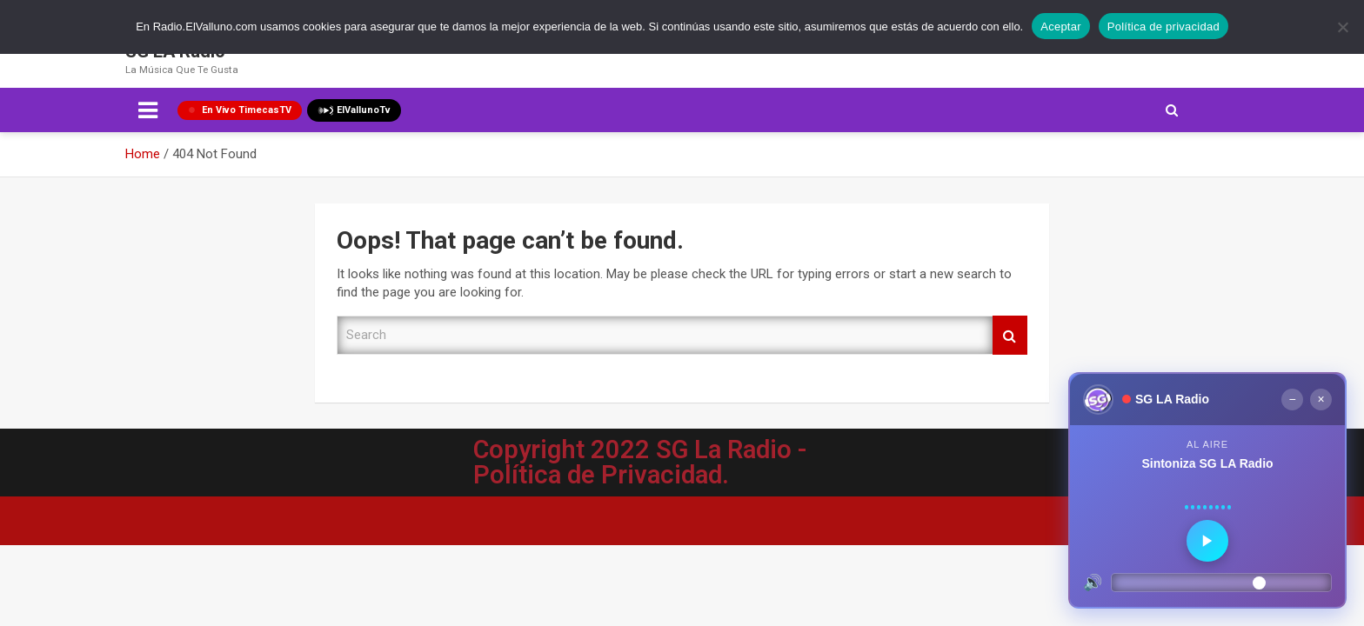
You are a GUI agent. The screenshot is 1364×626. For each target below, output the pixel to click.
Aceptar (1060, 26)
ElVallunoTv (354, 110)
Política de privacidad (1163, 26)
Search (1010, 335)
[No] (1342, 27)
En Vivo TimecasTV (239, 110)
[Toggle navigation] (147, 110)
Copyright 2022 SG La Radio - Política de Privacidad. (640, 462)
